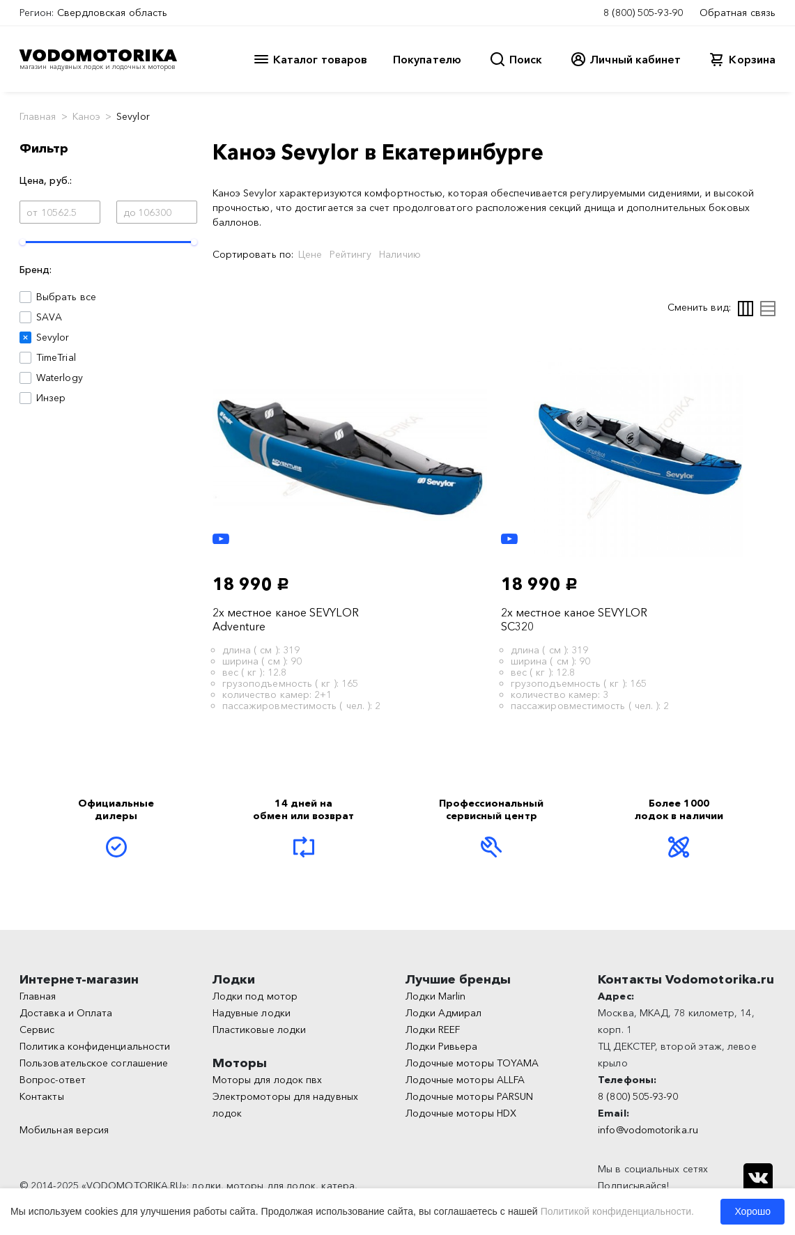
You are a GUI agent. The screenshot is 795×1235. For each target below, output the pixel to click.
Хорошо (752, 1211)
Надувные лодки (252, 1013)
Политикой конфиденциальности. (617, 1211)
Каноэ (86, 116)
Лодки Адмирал (444, 1013)
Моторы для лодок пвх (268, 1079)
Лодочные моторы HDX (461, 1113)
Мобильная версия (64, 1130)
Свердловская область (112, 12)
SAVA (49, 317)
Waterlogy (59, 377)
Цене (310, 254)
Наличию (400, 254)
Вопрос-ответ (53, 1079)
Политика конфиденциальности (95, 1046)
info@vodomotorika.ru (648, 1130)
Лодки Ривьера (442, 1046)
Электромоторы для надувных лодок (285, 1104)
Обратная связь (737, 12)
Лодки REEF (433, 1029)
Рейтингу (350, 254)
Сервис (37, 1029)
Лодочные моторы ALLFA (465, 1079)
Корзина (752, 59)
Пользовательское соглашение (94, 1063)
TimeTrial (56, 357)
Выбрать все (66, 296)
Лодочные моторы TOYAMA (472, 1063)
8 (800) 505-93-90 (643, 12)
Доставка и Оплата (66, 1013)
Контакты (42, 1096)
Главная (38, 116)
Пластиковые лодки (259, 1029)
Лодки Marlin (436, 996)
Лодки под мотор (255, 996)
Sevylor (53, 337)
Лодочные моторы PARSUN (470, 1096)
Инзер (50, 397)
